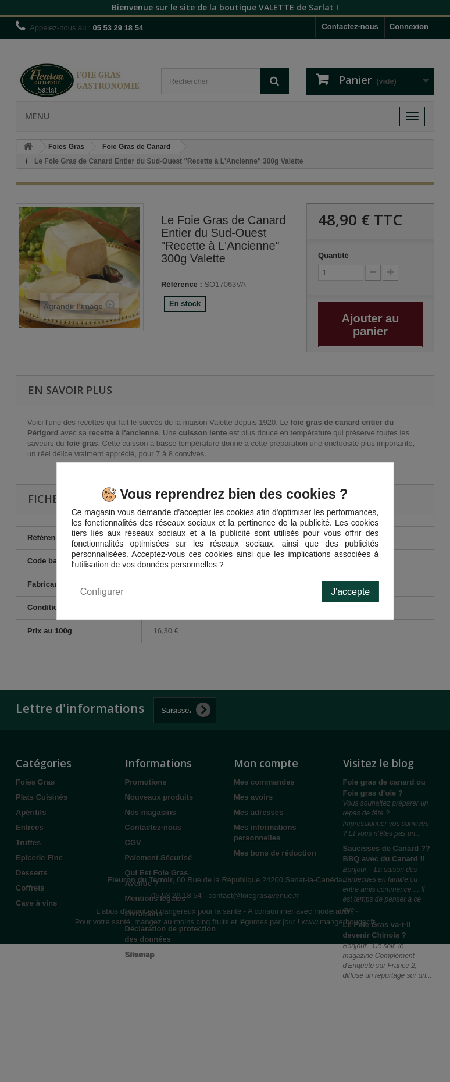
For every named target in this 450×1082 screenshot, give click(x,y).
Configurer (102, 592)
